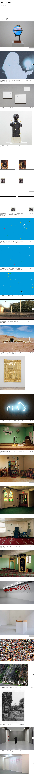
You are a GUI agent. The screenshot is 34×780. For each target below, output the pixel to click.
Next (33, 64)
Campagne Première (6, 2)
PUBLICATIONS (4, 19)
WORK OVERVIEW (4, 14)
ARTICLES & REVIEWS (5, 18)
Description (32, 80)
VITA (2, 17)
